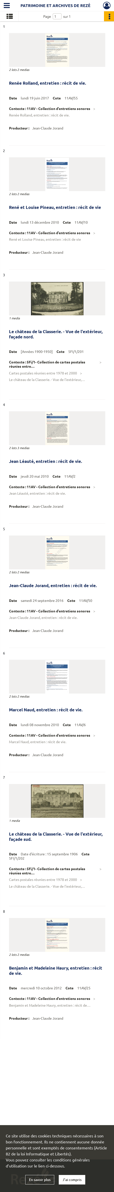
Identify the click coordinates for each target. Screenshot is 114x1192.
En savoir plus (39, 1179)
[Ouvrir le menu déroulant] (7, 6)
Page (47, 16)
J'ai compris (72, 1179)
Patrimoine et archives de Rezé (55, 5)
